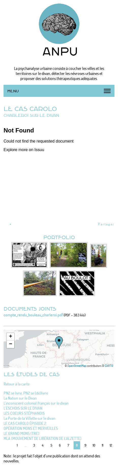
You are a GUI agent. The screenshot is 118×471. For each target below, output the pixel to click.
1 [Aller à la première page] (17, 445)
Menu (13, 91)
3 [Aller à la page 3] (34, 445)
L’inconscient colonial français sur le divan (36, 403)
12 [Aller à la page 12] (111, 445)
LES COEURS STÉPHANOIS (24, 413)
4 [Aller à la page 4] (42, 445)
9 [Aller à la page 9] (85, 445)
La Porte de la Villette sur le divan (29, 418)
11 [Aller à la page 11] (102, 445)
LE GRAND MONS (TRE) (21, 433)
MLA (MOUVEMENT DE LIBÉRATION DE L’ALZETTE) (42, 438)
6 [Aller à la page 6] (60, 445)
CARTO (109, 366)
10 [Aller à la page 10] (94, 445)
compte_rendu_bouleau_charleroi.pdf (33, 314)
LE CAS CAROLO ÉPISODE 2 (25, 423)
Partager (106, 224)
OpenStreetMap (77, 366)
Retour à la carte (16, 383)
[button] (59, 342)
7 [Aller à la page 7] (68, 445)
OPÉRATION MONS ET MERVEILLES (31, 428)
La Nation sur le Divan (20, 398)
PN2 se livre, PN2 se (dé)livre (26, 393)
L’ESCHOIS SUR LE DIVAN (23, 408)
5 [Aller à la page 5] (51, 445)
